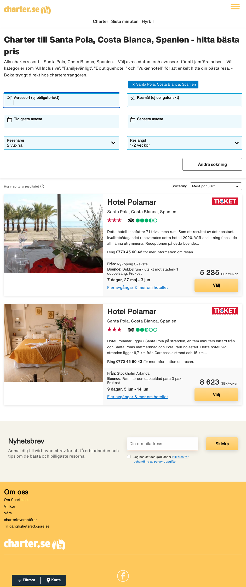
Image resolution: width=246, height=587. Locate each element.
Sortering (179, 186)
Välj (216, 285)
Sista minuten (125, 21)
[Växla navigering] (235, 6)
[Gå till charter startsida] (27, 8)
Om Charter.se (16, 499)
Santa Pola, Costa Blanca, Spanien (163, 84)
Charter (100, 21)
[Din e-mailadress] (162, 443)
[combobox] (65, 102)
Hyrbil (147, 21)
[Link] (123, 575)
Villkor (9, 506)
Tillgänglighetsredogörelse (26, 526)
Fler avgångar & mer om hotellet (137, 287)
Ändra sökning (212, 164)
